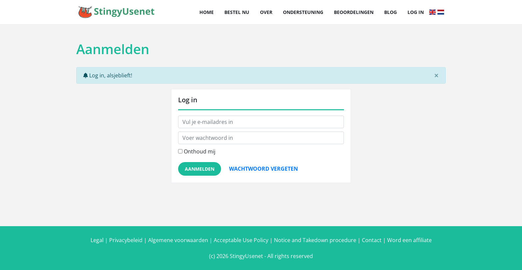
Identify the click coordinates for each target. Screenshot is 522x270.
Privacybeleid (125, 240)
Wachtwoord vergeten (263, 168)
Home (206, 12)
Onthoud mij (199, 151)
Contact (372, 240)
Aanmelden (199, 169)
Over (266, 12)
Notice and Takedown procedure (315, 240)
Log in (415, 12)
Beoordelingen (354, 12)
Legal (97, 240)
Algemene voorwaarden (178, 240)
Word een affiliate (409, 240)
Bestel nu (236, 12)
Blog (390, 12)
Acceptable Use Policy (241, 240)
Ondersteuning (303, 12)
